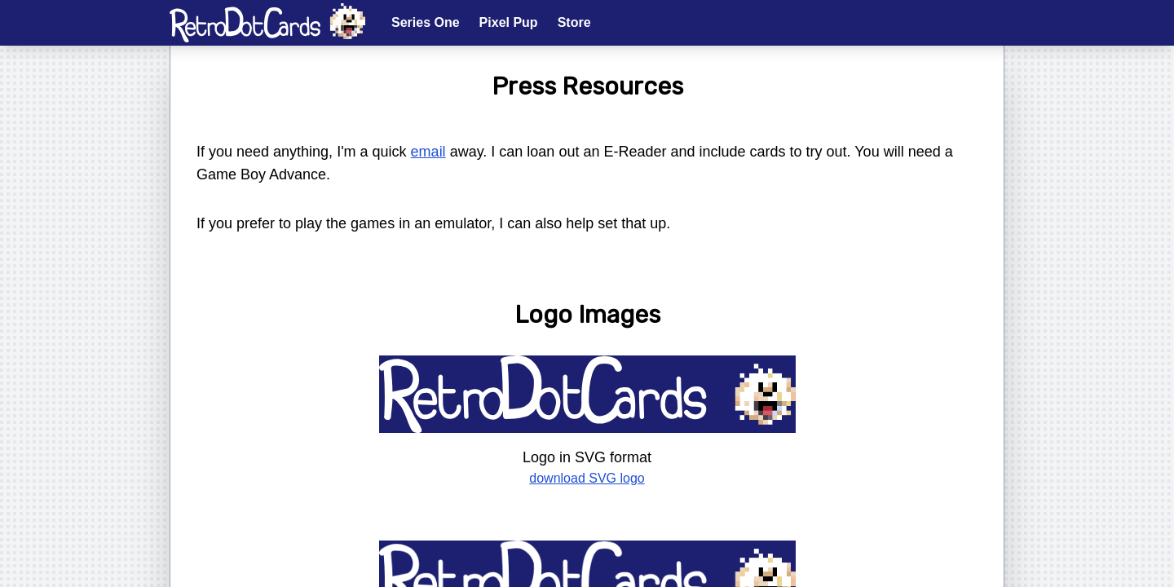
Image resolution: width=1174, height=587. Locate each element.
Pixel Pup (508, 22)
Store (574, 22)
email (428, 151)
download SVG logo (586, 478)
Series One (425, 22)
